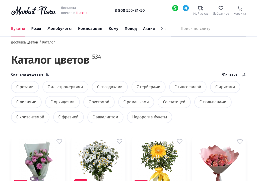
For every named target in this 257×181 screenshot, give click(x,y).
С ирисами (225, 86)
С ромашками (136, 102)
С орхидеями (62, 102)
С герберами (148, 86)
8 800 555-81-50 (130, 10)
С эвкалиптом (105, 117)
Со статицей (174, 102)
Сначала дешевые (27, 74)
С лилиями (26, 102)
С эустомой (99, 102)
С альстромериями (65, 86)
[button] (59, 141)
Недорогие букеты (149, 117)
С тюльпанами (213, 102)
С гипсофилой (187, 86)
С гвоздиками (109, 86)
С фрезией (68, 117)
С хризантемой (30, 117)
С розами (25, 86)
